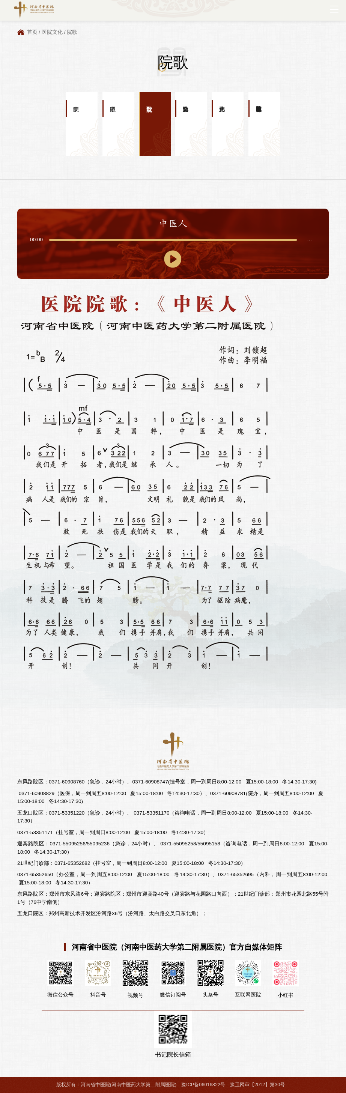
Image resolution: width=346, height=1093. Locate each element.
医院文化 (52, 32)
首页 (32, 32)
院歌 (72, 32)
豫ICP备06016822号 (203, 1084)
